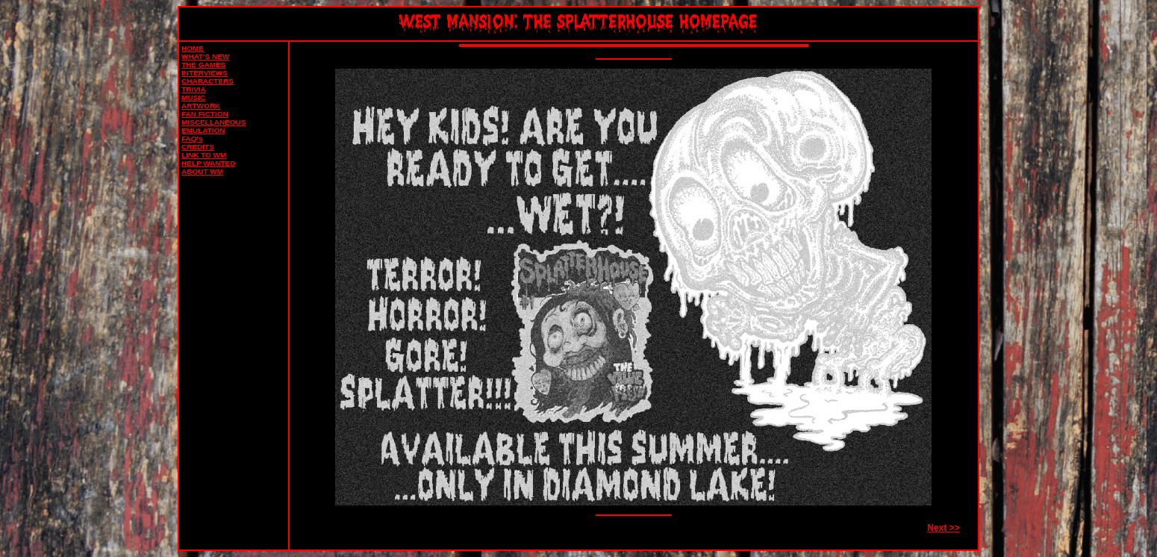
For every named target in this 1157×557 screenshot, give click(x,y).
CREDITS (197, 147)
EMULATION (203, 130)
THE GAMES (203, 64)
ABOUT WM (202, 171)
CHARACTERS (207, 81)
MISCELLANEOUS (213, 122)
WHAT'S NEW (205, 56)
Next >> (943, 528)
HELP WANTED (208, 163)
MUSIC (193, 97)
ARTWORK (200, 106)
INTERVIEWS (204, 73)
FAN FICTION (204, 114)
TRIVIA (193, 89)
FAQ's (191, 138)
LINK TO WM (203, 155)
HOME (192, 48)
